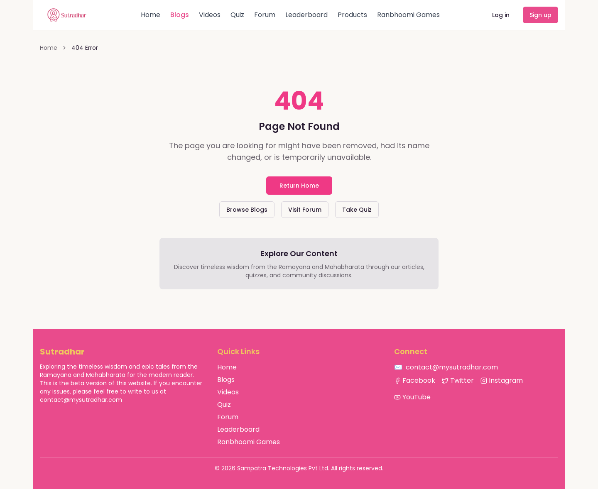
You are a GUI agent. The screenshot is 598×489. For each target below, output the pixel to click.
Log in (501, 15)
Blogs (179, 15)
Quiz (237, 15)
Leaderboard (306, 15)
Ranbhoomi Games (408, 15)
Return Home (299, 185)
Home (150, 15)
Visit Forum (304, 209)
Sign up (540, 15)
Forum (264, 15)
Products (352, 15)
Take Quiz (357, 209)
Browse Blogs (246, 209)
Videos (210, 15)
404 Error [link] (84, 48)
